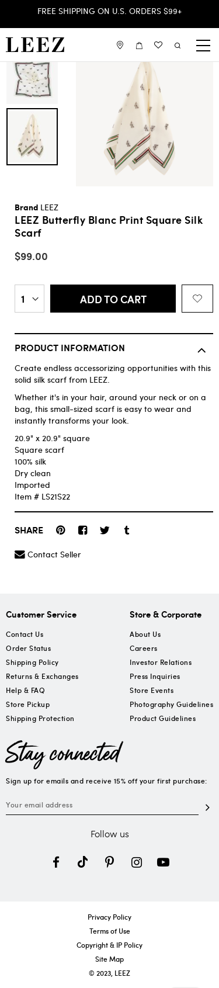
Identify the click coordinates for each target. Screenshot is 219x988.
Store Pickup (28, 704)
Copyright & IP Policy (109, 944)
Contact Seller (54, 554)
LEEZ (49, 207)
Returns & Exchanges (42, 676)
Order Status (28, 648)
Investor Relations (161, 662)
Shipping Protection (40, 718)
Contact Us (24, 634)
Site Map (109, 958)
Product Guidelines (163, 718)
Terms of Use (109, 930)
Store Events (151, 690)
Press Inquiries (155, 676)
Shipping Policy (32, 662)
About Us (145, 634)
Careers (144, 648)
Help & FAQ (25, 690)
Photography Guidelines (171, 704)
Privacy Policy (109, 916)
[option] (32, 137)
